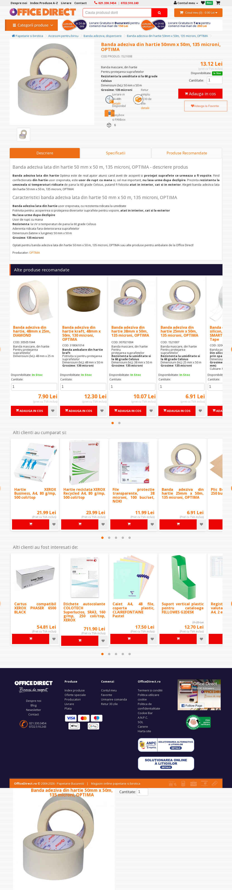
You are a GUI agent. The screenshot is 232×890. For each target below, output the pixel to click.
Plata (68, 708)
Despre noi (33, 701)
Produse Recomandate (187, 153)
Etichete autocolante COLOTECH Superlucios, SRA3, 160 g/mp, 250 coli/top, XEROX (84, 611)
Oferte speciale (75, 695)
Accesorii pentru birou (63, 36)
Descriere (44, 153)
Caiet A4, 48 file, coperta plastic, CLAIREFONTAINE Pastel (134, 609)
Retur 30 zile (109, 704)
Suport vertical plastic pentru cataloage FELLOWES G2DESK (183, 607)
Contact (33, 714)
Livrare (69, 704)
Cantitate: (196, 80)
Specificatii (116, 153)
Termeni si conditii (150, 690)
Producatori (73, 699)
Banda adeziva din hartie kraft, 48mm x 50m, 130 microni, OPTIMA (81, 333)
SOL (140, 722)
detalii (116, 103)
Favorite (106, 695)
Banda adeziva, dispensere (103, 36)
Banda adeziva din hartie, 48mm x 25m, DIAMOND (32, 331)
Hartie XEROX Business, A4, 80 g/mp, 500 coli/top (35, 493)
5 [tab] (129, 537)
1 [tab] (112, 423)
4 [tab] (122, 537)
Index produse (75, 690)
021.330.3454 (37, 723)
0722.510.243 (37, 727)
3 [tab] (116, 537)
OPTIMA (34, 252)
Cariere (143, 727)
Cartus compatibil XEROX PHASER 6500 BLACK (35, 607)
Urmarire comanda (114, 699)
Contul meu (109, 690)
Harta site (144, 731)
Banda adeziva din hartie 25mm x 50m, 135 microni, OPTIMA (179, 331)
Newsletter (33, 710)
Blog (33, 705)
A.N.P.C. (143, 717)
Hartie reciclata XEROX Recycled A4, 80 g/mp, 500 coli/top (84, 493)
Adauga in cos (200, 93)
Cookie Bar (145, 713)
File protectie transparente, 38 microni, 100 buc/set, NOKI (134, 495)
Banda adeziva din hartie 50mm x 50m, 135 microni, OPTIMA (167, 36)
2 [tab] (119, 423)
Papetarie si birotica (27, 36)
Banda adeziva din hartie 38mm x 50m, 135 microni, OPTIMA (130, 331)
